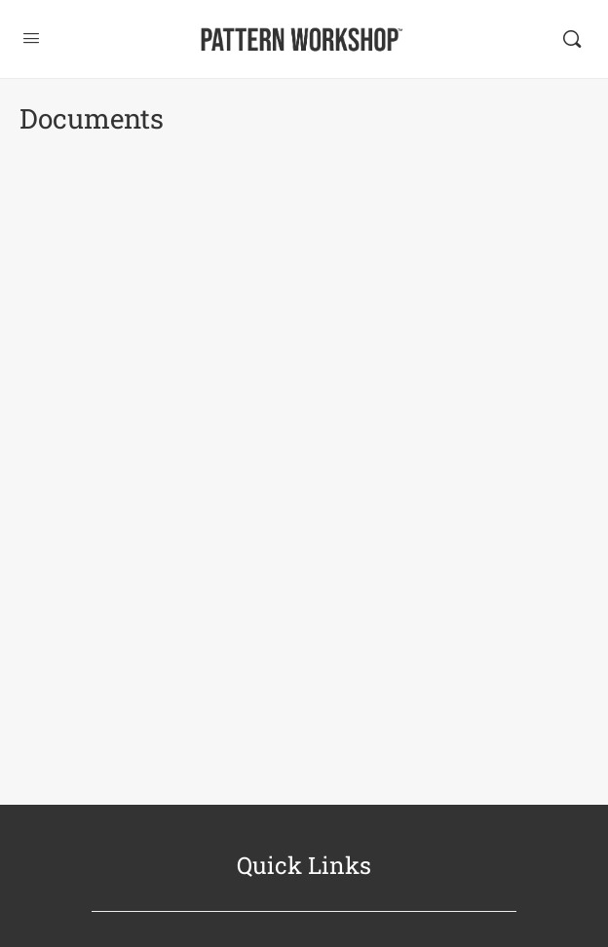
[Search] (572, 39)
